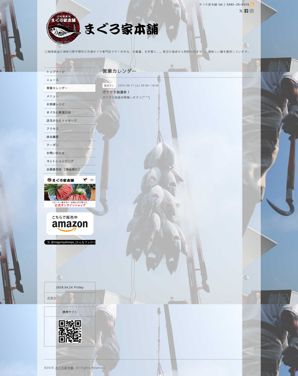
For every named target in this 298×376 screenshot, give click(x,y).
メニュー (53, 96)
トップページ (56, 72)
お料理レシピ (56, 104)
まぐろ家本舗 (64, 367)
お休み (51, 298)
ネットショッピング (60, 161)
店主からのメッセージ (62, 120)
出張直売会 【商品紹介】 (64, 169)
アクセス (53, 129)
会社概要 (53, 137)
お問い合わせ (56, 153)
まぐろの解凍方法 (59, 112)
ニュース (53, 80)
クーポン (53, 145)
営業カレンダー (57, 88)
